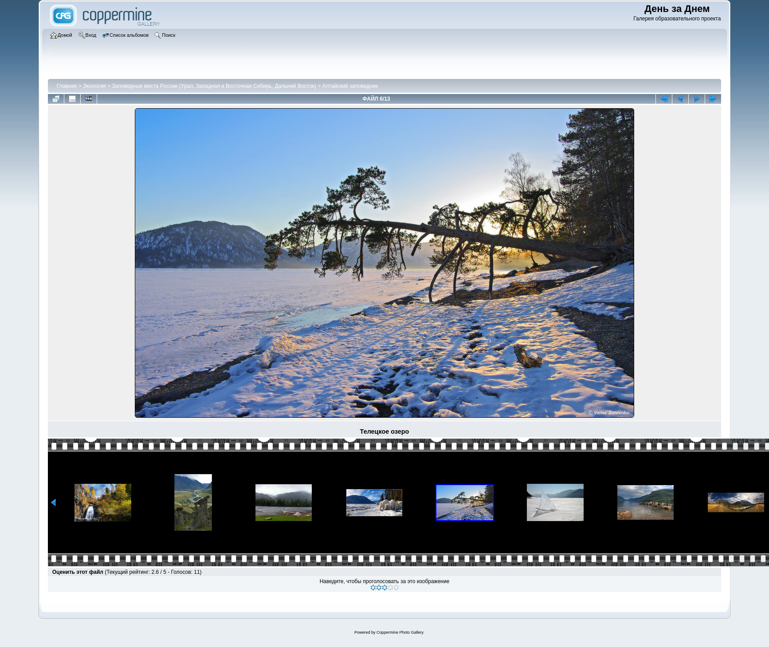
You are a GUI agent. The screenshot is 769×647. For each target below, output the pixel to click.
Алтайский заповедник (350, 86)
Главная (67, 86)
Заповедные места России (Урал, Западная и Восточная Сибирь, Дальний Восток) (214, 86)
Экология (94, 86)
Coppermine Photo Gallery (400, 632)
